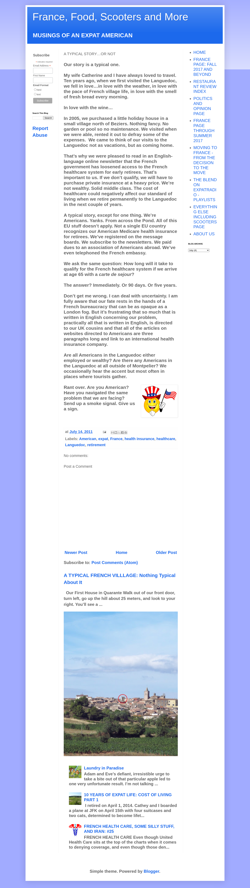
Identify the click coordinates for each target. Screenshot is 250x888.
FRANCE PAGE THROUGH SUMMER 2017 (203, 130)
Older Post (166, 552)
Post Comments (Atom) (114, 562)
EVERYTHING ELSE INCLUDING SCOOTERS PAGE (205, 216)
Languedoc (75, 445)
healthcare (165, 439)
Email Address (42, 65)
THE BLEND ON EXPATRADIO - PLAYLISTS (205, 189)
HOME (199, 52)
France (116, 439)
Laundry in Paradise (104, 768)
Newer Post (76, 552)
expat (103, 439)
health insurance (139, 439)
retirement (96, 445)
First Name (39, 75)
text (39, 94)
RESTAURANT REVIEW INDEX (204, 86)
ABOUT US (204, 234)
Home (121, 552)
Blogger (151, 871)
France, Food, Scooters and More (110, 17)
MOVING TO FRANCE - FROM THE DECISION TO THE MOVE (205, 160)
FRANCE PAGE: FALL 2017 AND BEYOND (204, 67)
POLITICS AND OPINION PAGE (202, 106)
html (39, 90)
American (87, 439)
